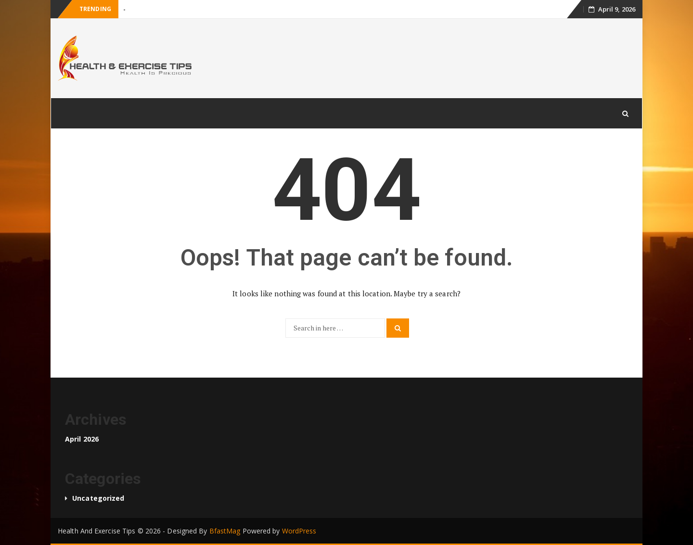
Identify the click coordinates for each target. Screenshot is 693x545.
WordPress (299, 530)
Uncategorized (98, 498)
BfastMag (225, 530)
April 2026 (82, 439)
